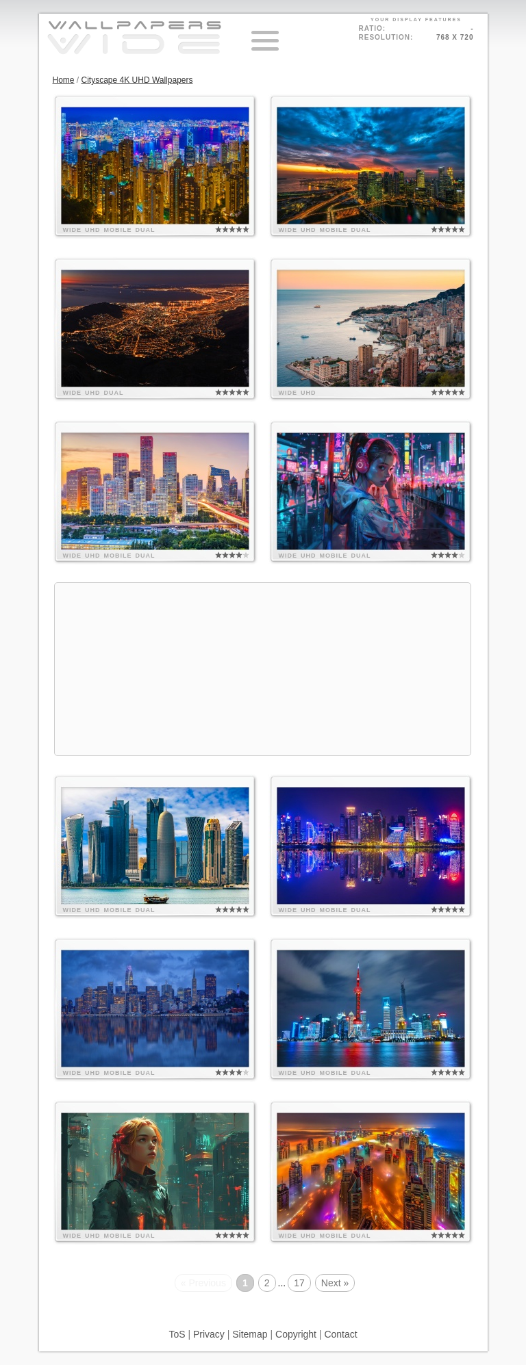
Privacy (209, 1334)
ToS (176, 1334)
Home (64, 80)
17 (299, 1282)
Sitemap (249, 1334)
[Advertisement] (263, 669)
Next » (335, 1282)
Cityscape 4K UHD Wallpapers (137, 80)
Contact (340, 1334)
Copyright (295, 1334)
